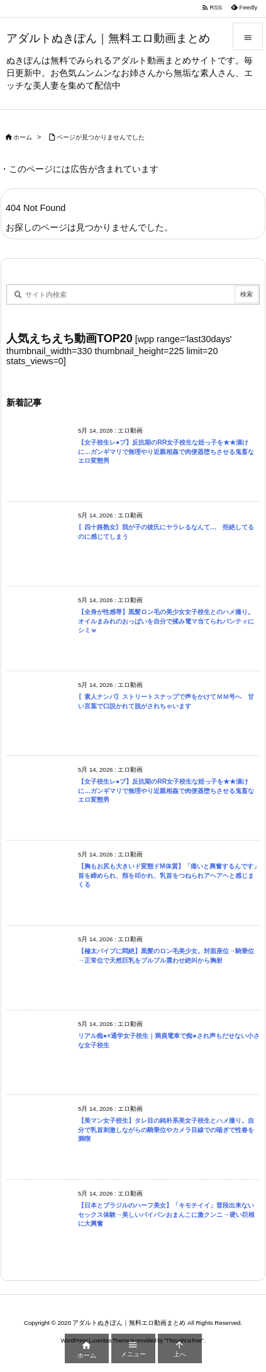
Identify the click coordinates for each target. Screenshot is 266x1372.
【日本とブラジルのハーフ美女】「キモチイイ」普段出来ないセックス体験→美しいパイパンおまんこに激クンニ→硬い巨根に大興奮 (166, 1214)
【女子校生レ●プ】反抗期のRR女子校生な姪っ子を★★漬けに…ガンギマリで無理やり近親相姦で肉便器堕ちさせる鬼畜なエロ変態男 (166, 451)
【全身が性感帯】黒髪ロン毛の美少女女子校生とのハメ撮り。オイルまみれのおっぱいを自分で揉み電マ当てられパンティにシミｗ (166, 621)
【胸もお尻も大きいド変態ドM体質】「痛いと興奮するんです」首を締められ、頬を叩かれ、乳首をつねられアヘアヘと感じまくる (169, 875)
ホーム (22, 137)
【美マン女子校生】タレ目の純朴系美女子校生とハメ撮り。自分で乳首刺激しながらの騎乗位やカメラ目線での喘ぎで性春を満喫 (166, 1129)
